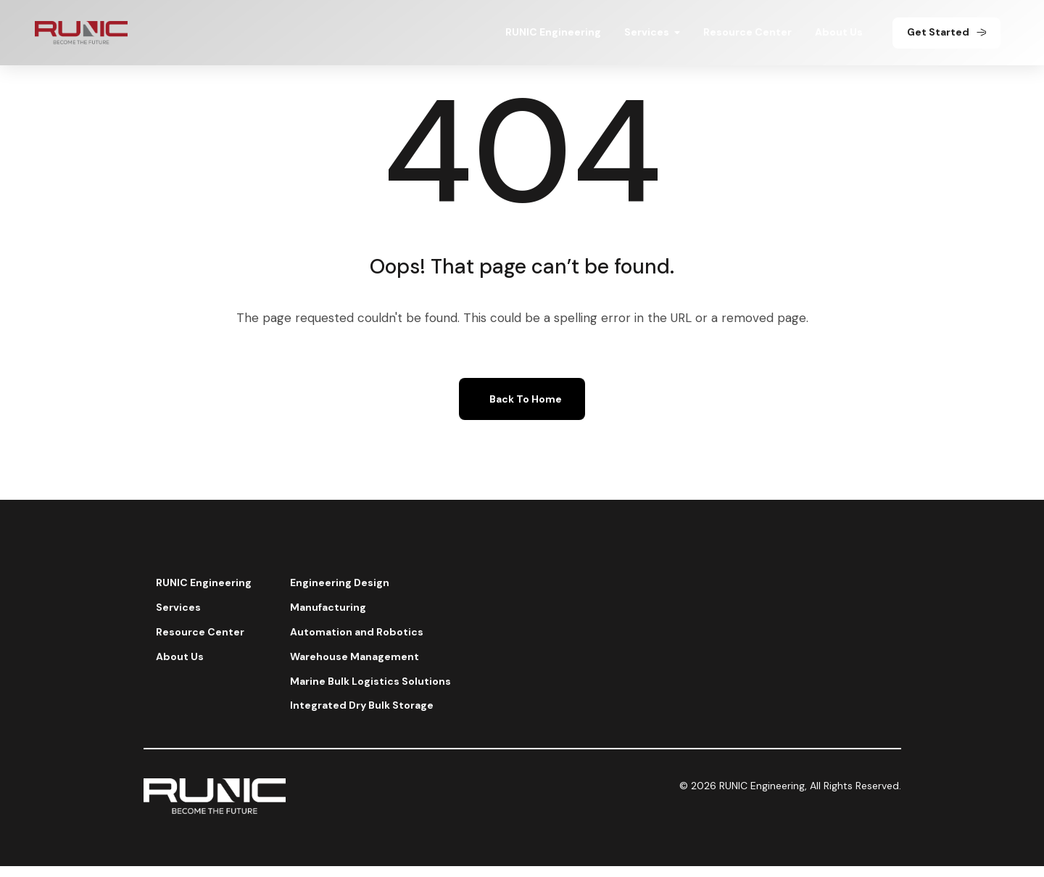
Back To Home (525, 398)
